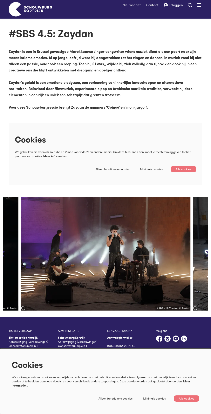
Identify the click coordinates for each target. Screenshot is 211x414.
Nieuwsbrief (131, 5)
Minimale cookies (150, 169)
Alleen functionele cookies (112, 169)
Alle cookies (183, 169)
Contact (152, 5)
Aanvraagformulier (119, 337)
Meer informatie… (55, 156)
